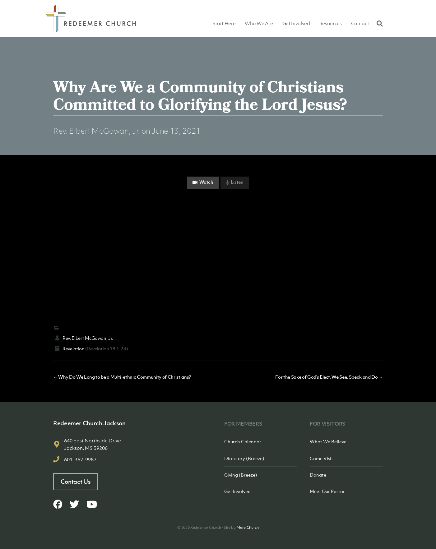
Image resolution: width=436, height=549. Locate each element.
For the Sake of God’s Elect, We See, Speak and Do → (329, 377)
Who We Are (259, 23)
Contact (360, 23)
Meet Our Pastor (327, 491)
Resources (330, 23)
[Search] (378, 23)
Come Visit (321, 458)
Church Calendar (242, 441)
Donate (318, 475)
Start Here (224, 23)
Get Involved (296, 23)
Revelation (74, 348)
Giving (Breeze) (240, 475)
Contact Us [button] (76, 481)
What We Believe (328, 441)
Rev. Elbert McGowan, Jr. (96, 131)
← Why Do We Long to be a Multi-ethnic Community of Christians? (122, 377)
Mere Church (247, 527)
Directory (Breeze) (244, 458)
